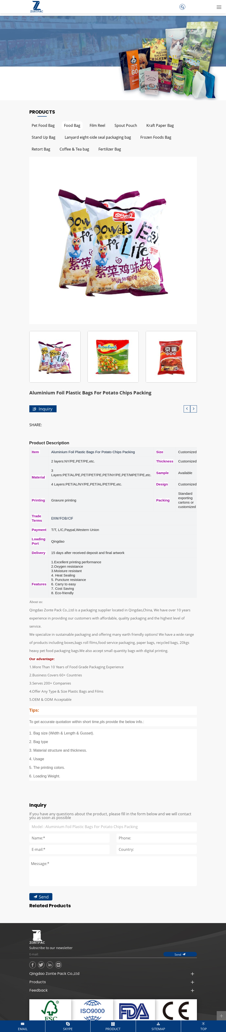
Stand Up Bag (43, 137)
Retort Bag (41, 149)
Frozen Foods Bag (155, 137)
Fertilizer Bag (109, 149)
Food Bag (72, 125)
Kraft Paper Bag (160, 125)
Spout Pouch (126, 125)
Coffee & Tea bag (74, 149)
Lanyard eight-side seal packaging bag (98, 137)
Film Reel (97, 125)
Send (43, 923)
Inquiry (45, 409)
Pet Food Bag (43, 125)
